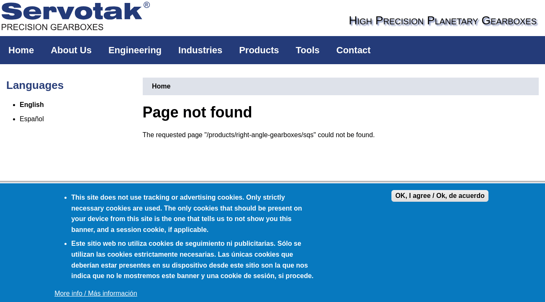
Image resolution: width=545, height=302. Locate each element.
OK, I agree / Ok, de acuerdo (439, 195)
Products (259, 50)
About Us (71, 50)
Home (21, 50)
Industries (200, 50)
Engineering (135, 50)
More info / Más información (95, 293)
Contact (354, 50)
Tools (308, 50)
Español (32, 118)
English (32, 104)
